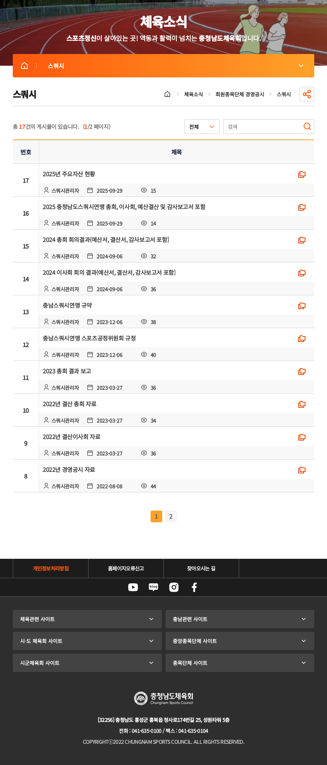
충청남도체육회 (163, 698)
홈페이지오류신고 (126, 568)
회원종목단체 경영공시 (239, 94)
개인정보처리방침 (51, 568)
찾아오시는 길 (201, 568)
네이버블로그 (153, 587)
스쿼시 (24, 65)
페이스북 (194, 587)
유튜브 (133, 587)
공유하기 (307, 94)
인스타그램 (174, 587)
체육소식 (193, 94)
